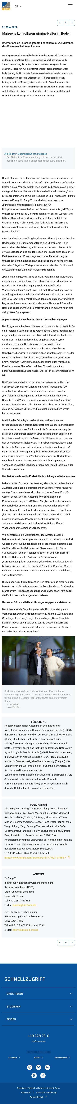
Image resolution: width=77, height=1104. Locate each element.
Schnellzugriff (24, 979)
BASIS (38, 1057)
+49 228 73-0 (38, 1035)
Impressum (26, 1092)
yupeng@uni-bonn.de (24, 905)
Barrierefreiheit (38, 1097)
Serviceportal (63, 1057)
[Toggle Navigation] (70, 6)
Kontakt (38, 874)
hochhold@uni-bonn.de (25, 929)
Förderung (38, 721)
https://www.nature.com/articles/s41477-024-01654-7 (37, 857)
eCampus (14, 1057)
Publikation (38, 804)
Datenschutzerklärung (46, 1092)
